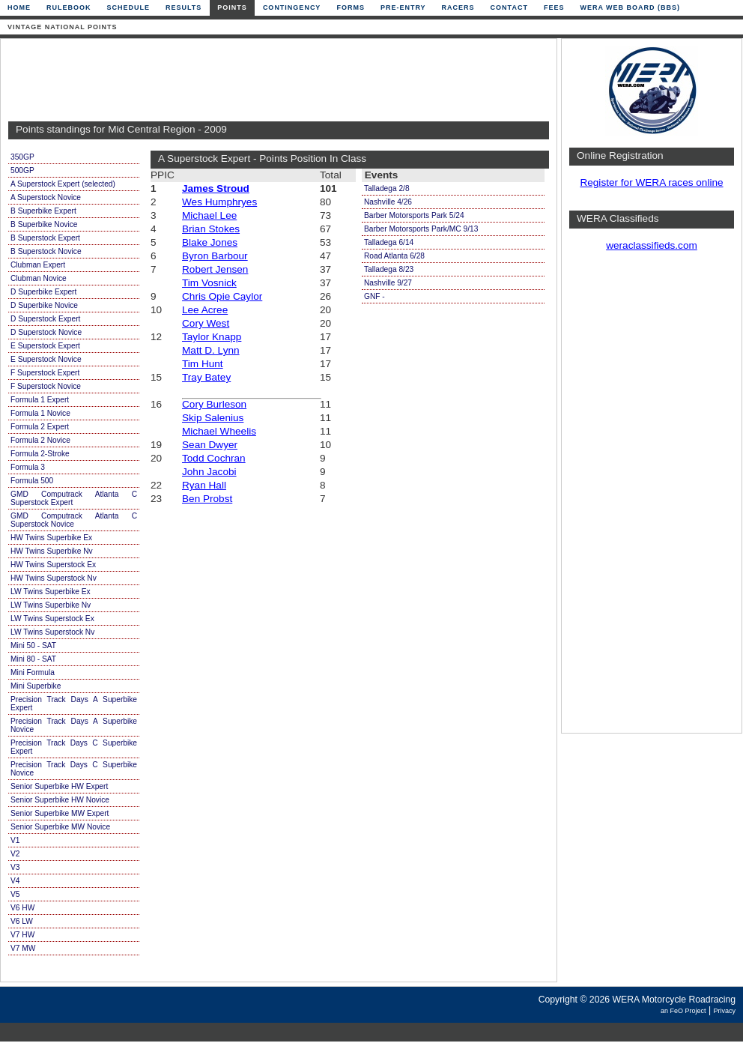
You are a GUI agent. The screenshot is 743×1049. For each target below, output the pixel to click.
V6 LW (21, 921)
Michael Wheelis (219, 431)
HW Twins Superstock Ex (53, 564)
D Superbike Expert (43, 292)
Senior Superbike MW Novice (60, 827)
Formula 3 (27, 467)
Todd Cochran (214, 458)
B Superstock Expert (45, 238)
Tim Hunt (202, 363)
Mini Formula (32, 672)
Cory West (205, 323)
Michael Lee (209, 215)
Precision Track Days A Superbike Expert (73, 703)
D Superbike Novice (44, 305)
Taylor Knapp (211, 336)
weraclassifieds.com (651, 245)
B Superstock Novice (46, 251)
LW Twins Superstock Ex (52, 618)
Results (183, 7)
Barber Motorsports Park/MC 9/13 (421, 229)
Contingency (292, 7)
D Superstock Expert (45, 319)
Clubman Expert (37, 265)
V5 (14, 894)
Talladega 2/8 (387, 188)
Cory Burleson (214, 404)
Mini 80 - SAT (33, 659)
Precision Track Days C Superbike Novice (73, 769)
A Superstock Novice (45, 197)
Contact (509, 7)
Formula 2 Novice (40, 440)
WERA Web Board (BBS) (630, 7)
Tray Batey (206, 377)
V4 (14, 881)
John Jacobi (209, 471)
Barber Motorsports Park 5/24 (414, 215)
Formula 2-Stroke (40, 454)
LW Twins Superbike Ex (50, 591)
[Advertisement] (275, 80)
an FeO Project (683, 1011)
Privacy (724, 1011)
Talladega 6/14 (388, 242)
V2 (14, 854)
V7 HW (22, 935)
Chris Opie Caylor (222, 296)
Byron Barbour (215, 256)
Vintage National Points (62, 27)
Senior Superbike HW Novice (59, 800)
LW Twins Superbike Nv (50, 605)
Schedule (129, 7)
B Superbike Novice (43, 224)
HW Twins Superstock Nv (53, 578)
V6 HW (22, 908)
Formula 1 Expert (39, 400)
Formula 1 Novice (40, 413)
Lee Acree (205, 309)
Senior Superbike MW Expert (59, 813)
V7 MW (22, 948)
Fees (554, 7)
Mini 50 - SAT (33, 645)
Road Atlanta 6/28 (394, 256)
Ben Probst (207, 498)
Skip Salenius (212, 417)
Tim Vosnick (209, 282)
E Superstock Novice (46, 359)
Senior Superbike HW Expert (59, 786)
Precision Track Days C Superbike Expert (73, 747)
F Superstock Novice (45, 386)
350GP (22, 157)
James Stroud (215, 188)
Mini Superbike (35, 686)
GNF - (374, 296)
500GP (22, 170)
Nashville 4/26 (388, 202)
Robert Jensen (215, 269)
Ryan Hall (204, 485)
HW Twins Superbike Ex (51, 537)
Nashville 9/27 (388, 283)
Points (232, 7)
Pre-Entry (403, 7)
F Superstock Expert (44, 373)
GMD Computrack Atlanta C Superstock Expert (73, 498)
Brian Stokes (211, 229)
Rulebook (68, 7)
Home (19, 7)
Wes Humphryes (219, 202)
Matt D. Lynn (211, 350)
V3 (14, 867)
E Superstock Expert (45, 346)
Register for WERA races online (651, 182)
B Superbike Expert (43, 211)
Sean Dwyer (209, 444)
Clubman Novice (38, 278)
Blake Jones (209, 242)
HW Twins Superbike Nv (51, 551)
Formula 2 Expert (39, 427)
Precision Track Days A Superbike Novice (73, 725)
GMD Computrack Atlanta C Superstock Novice (73, 520)
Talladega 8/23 (388, 269)
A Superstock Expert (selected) (62, 184)
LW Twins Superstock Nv (52, 632)
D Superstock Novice (46, 332)
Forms (350, 7)
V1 (14, 840)
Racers (458, 7)
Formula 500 (31, 481)
